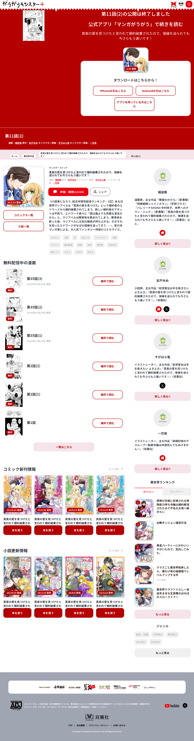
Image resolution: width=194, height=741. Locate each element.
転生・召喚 (142, 634)
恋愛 (66, 237)
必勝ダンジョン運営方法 (172, 523)
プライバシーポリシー (99, 725)
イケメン (55, 244)
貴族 (89, 244)
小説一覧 (23, 226)
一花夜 (93, 142)
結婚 (80, 244)
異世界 (100, 244)
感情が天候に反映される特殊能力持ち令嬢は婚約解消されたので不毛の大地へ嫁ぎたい (173, 506)
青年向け (172, 634)
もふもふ (55, 237)
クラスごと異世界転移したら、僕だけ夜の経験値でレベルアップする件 (173, 571)
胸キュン (55, 252)
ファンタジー (101, 237)
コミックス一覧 (23, 215)
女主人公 (85, 237)
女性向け (112, 244)
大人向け (141, 642)
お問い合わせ (119, 725)
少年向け (158, 634)
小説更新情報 (15, 550)
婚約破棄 (68, 244)
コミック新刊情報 (19, 469)
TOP (70, 725)
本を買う (17, 530)
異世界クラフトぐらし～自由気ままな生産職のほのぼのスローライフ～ (173, 593)
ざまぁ (79, 252)
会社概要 (81, 725)
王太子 (90, 252)
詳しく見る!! (162, 244)
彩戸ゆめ (33, 142)
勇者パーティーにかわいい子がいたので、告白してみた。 (173, 549)
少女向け (155, 642)
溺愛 (115, 237)
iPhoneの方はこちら (113, 91)
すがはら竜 (64, 142)
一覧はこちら (64, 447)
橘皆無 (18, 142)
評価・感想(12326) (72, 192)
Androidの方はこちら (155, 91)
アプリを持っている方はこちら (134, 104)
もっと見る (162, 614)
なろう (67, 252)
